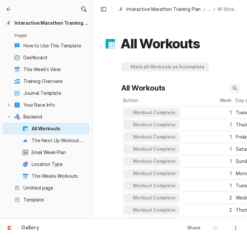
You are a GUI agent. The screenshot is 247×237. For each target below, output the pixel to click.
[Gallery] (8, 9)
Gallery (30, 228)
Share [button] (194, 227)
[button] (83, 9)
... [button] (209, 9)
